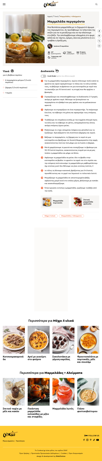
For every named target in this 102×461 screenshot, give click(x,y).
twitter (99, 41)
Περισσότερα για (51, 321)
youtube (97, 439)
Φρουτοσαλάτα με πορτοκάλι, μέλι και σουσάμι (87, 359)
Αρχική (49, 16)
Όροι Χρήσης (24, 453)
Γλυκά (56, 16)
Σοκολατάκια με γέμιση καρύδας (61, 358)
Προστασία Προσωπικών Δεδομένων (45, 453)
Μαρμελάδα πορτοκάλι (58, 202)
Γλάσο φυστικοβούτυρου (87, 410)
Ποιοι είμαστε (8, 441)
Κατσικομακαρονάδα (13, 358)
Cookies (64, 453)
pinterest (99, 36)
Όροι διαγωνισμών (76, 453)
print (99, 46)
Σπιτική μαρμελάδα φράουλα (88, 202)
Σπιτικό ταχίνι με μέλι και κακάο (12, 410)
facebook (99, 31)
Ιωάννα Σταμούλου (58, 46)
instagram (87, 439)
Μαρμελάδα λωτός (63, 408)
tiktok (94, 439)
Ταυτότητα (20, 441)
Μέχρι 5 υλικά (50, 216)
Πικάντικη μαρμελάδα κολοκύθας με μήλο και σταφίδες (38, 412)
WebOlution (60, 456)
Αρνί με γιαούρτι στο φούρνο (37, 358)
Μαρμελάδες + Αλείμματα (70, 16)
